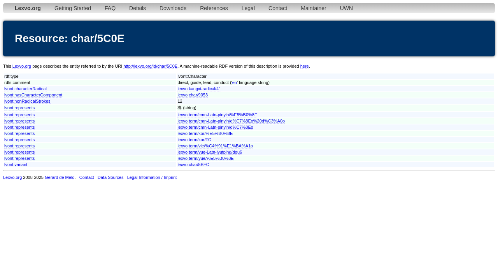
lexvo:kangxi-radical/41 (199, 88)
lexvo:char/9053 (192, 95)
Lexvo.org (21, 66)
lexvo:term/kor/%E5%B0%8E (205, 133)
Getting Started (72, 8)
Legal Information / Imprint (152, 177)
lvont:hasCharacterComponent (33, 95)
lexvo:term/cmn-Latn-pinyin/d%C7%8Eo (215, 127)
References (214, 8)
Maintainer (313, 8)
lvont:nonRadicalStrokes (27, 101)
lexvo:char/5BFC (193, 164)
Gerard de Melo (59, 177)
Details (137, 8)
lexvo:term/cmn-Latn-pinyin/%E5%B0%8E (217, 114)
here (304, 66)
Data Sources (111, 177)
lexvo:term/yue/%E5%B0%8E (205, 158)
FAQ (110, 8)
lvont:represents (19, 107)
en (234, 82)
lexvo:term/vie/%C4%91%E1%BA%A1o (215, 146)
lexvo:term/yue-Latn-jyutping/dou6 (209, 152)
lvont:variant (15, 164)
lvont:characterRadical (25, 88)
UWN (346, 8)
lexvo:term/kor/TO (194, 139)
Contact (277, 8)
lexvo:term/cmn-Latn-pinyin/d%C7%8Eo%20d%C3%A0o (231, 121)
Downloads (173, 8)
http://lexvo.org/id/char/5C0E (150, 66)
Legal (248, 8)
